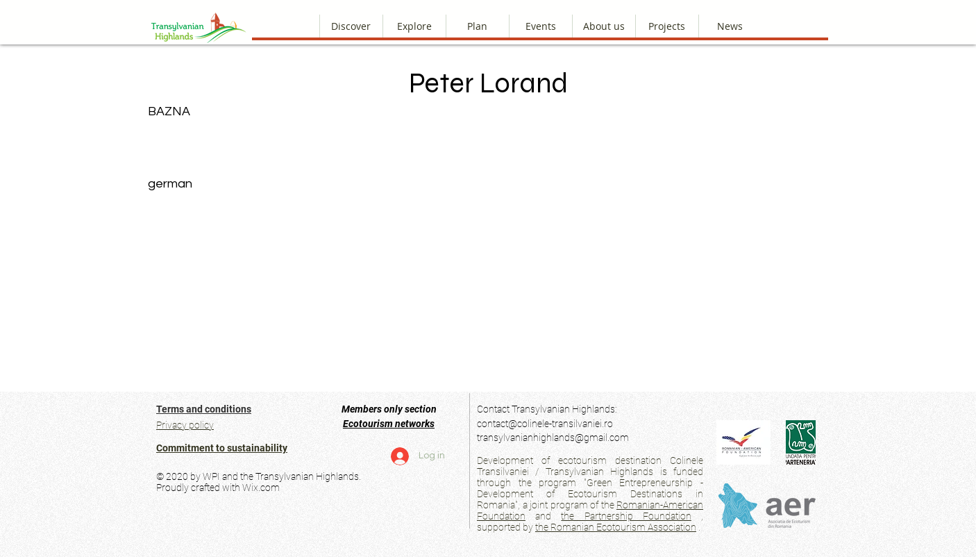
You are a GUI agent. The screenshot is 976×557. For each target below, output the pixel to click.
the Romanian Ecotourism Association (615, 527)
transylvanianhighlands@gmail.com (553, 437)
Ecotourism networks (389, 423)
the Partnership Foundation (626, 516)
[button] (603, 26)
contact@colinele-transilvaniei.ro (545, 423)
